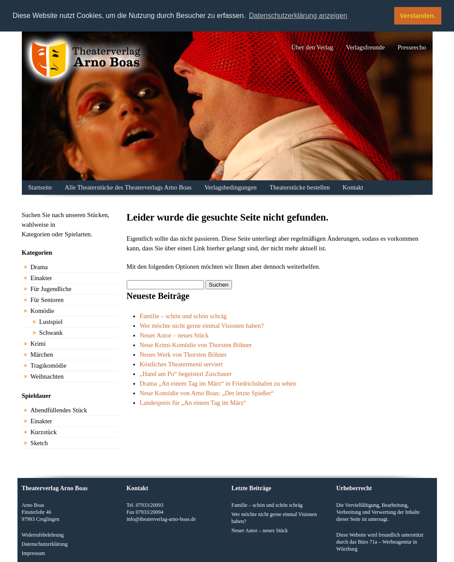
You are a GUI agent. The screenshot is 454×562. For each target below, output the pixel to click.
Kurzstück (44, 432)
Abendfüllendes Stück (59, 410)
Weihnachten (47, 376)
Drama (39, 266)
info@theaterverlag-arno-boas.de (161, 519)
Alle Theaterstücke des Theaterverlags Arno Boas (128, 187)
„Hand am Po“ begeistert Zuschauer (186, 373)
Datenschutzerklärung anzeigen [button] (298, 15)
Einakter (41, 277)
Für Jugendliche (51, 288)
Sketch (39, 442)
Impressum (33, 553)
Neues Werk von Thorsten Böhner (183, 354)
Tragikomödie (49, 365)
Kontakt (353, 187)
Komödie (43, 310)
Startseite (40, 187)
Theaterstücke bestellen (300, 187)
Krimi (38, 343)
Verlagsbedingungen (230, 187)
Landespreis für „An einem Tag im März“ (193, 402)
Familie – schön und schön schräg (183, 316)
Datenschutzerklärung (45, 544)
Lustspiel (51, 321)
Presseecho (412, 47)
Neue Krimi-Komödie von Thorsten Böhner (196, 344)
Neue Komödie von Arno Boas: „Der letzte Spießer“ (207, 393)
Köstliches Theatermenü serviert (181, 364)
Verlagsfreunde (365, 47)
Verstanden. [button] (418, 15)
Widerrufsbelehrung (43, 535)
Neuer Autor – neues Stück (174, 335)
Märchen (42, 354)
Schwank (51, 332)
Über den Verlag (312, 47)
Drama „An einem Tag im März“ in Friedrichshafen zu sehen (218, 383)
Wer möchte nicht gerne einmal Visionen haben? (202, 325)
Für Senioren (47, 299)
